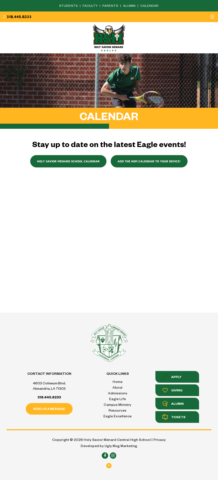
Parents (110, 6)
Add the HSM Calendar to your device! (149, 161)
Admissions (117, 393)
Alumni (129, 6)
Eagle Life (117, 398)
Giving (172, 390)
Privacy (159, 439)
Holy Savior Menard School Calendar (68, 161)
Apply (171, 377)
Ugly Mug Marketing (121, 445)
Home (117, 381)
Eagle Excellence (117, 416)
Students (69, 6)
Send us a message (49, 409)
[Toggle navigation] (212, 17)
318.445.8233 (17, 16)
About (117, 387)
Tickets (173, 417)
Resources (117, 410)
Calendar (149, 6)
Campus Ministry (117, 404)
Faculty (91, 6)
